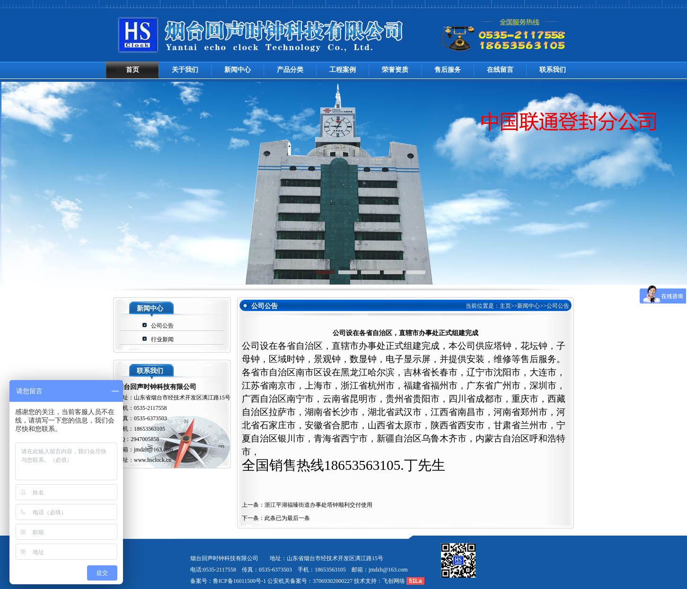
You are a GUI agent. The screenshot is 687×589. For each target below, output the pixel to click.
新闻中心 (237, 69)
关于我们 (185, 69)
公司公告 (162, 325)
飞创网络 (393, 581)
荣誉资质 (395, 69)
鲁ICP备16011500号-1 (239, 581)
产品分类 (290, 69)
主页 (505, 306)
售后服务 (447, 69)
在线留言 (500, 69)
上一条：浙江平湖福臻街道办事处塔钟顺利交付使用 (307, 505)
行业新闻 (162, 339)
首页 (132, 69)
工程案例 (342, 69)
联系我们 (552, 69)
